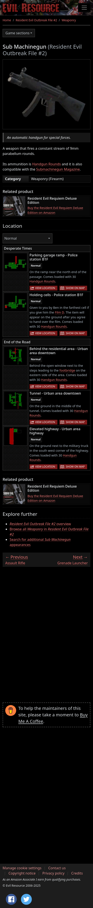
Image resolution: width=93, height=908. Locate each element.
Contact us (57, 868)
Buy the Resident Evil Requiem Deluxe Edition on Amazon (55, 210)
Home (7, 20)
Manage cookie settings (22, 868)
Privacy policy (53, 873)
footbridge (67, 370)
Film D (59, 312)
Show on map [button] (75, 288)
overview (40, 523)
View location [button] (45, 288)
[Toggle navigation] (84, 7)
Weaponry (69, 20)
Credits (77, 873)
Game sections (17, 33)
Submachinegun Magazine (58, 169)
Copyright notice (22, 873)
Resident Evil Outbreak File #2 (36, 20)
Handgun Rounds (46, 164)
